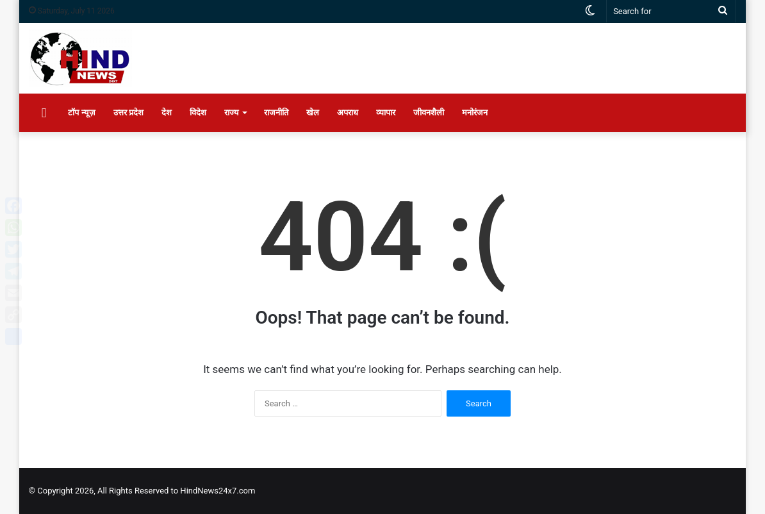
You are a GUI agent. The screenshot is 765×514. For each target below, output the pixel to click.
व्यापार (385, 112)
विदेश (198, 112)
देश (166, 112)
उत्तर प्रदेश (128, 112)
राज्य (231, 112)
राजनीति (276, 112)
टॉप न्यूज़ (81, 112)
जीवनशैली (428, 112)
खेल (312, 112)
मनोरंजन (475, 112)
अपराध (347, 112)
